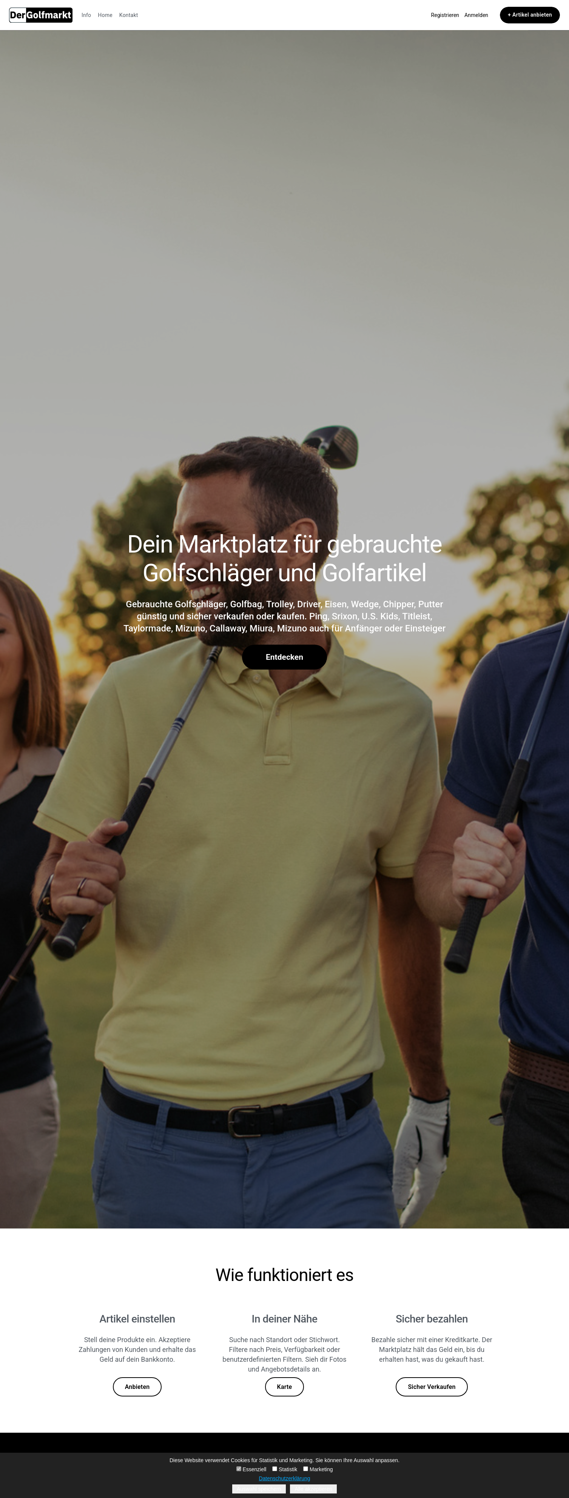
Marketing (318, 1469)
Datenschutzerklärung (284, 1478)
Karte (284, 1386)
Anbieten (137, 1386)
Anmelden (476, 15)
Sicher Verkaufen (431, 1386)
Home (105, 15)
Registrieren (445, 15)
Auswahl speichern (259, 1489)
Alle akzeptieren (313, 1489)
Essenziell (251, 1469)
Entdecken (284, 657)
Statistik (284, 1469)
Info (86, 15)
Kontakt (128, 15)
